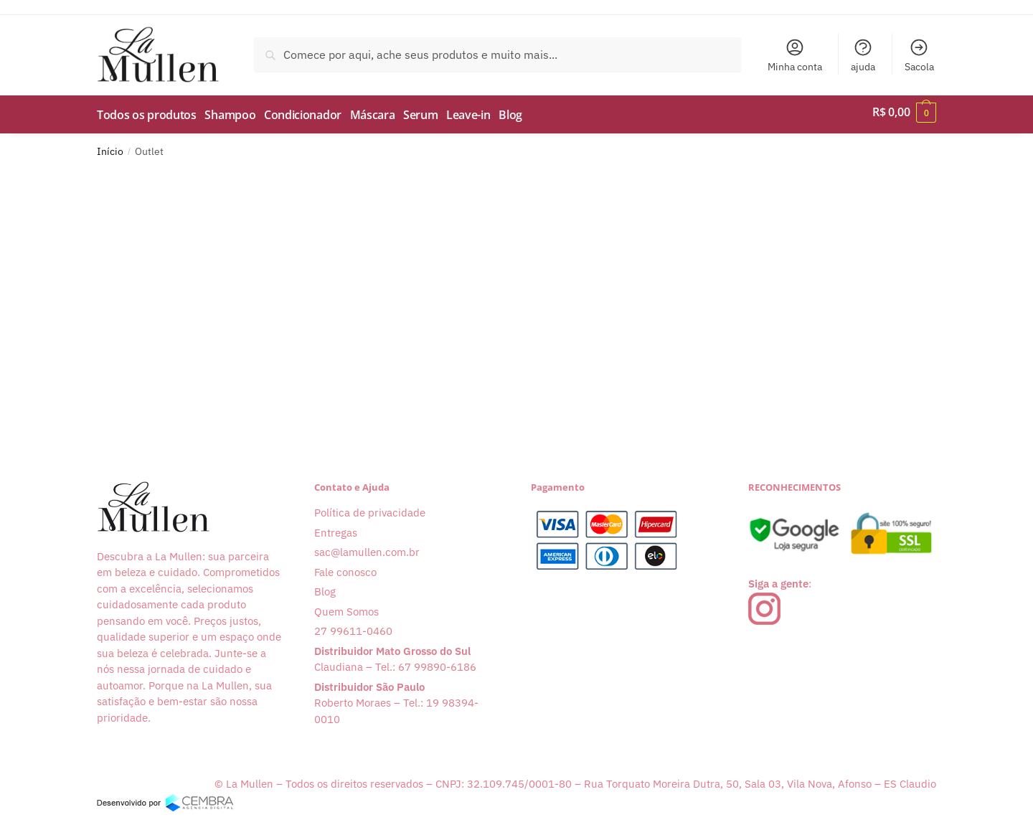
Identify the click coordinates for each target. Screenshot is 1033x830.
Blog (325, 586)
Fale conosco (345, 567)
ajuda (863, 55)
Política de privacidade (369, 507)
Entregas (335, 527)
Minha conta (795, 55)
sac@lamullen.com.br (367, 547)
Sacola (919, 55)
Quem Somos (346, 606)
